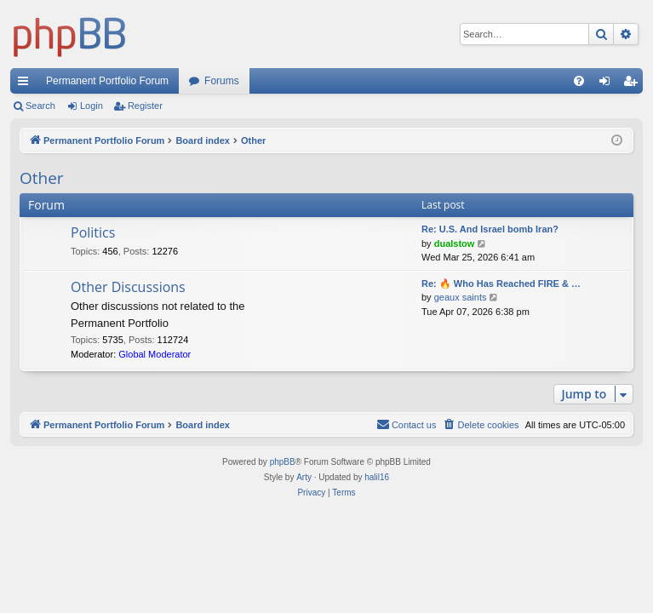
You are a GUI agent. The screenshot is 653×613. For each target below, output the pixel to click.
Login (91, 105)
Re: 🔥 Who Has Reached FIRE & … (501, 283)
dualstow (454, 243)
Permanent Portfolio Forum (107, 81)
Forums (221, 81)
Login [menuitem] (608, 84)
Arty (304, 477)
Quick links (26, 84)
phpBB (282, 462)
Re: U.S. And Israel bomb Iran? (489, 229)
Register (145, 105)
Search (40, 105)
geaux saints (460, 297)
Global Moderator (154, 354)
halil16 (376, 477)
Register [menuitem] (634, 84)
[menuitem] (579, 81)
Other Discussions (128, 287)
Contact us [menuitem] (406, 424)
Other (42, 178)
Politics (93, 232)
